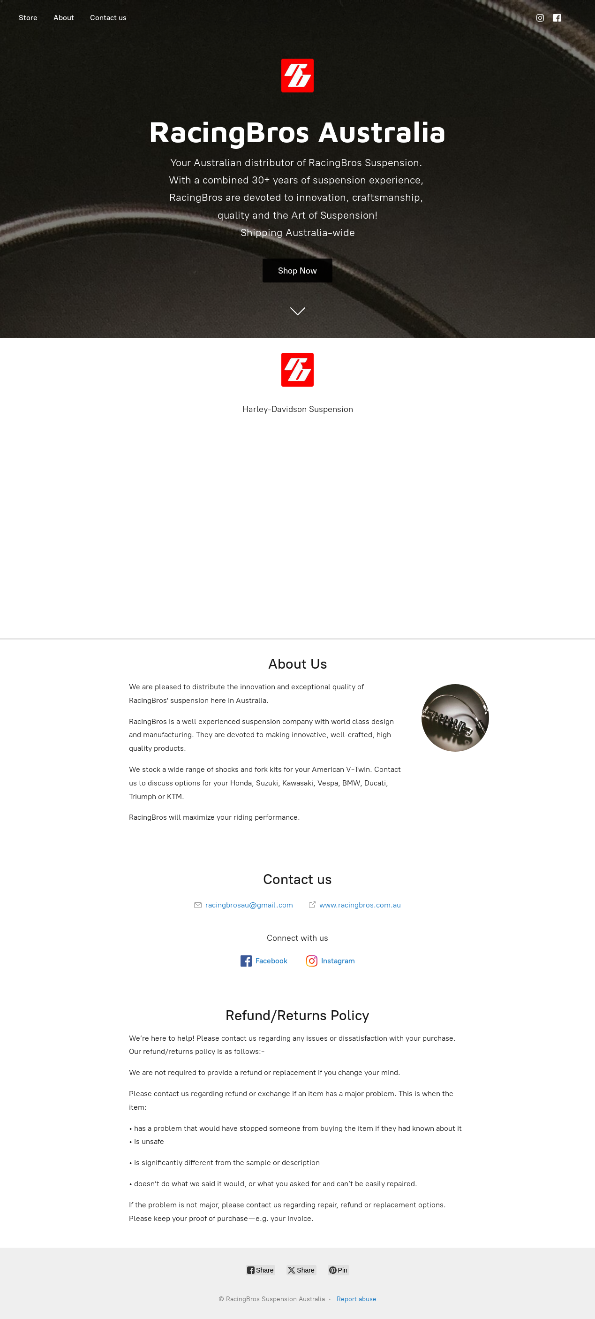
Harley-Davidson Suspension (297, 409)
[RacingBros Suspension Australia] (297, 370)
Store (28, 17)
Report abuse (357, 1299)
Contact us (108, 17)
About (63, 17)
